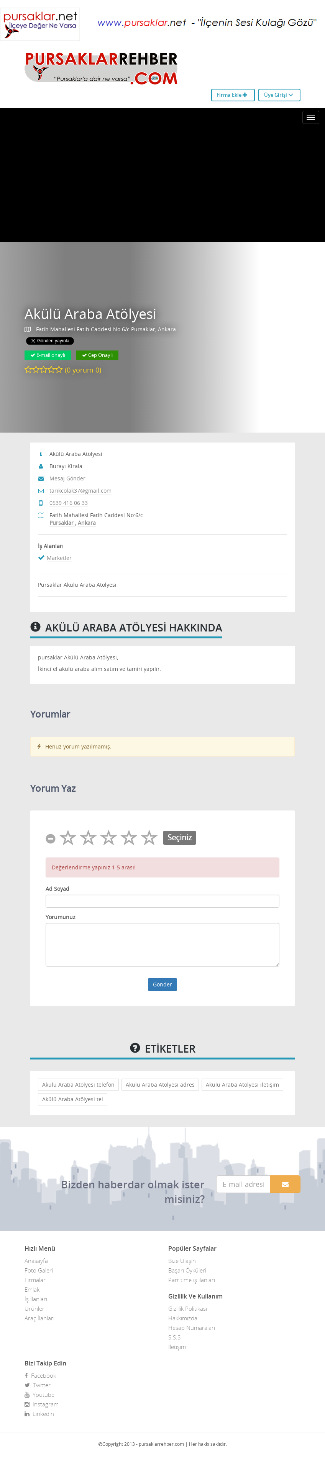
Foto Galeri (39, 1270)
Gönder (162, 984)
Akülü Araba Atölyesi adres (160, 1084)
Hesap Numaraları (191, 1327)
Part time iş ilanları (191, 1280)
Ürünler (34, 1308)
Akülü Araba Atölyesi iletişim (242, 1084)
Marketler (59, 557)
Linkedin (39, 1413)
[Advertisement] (162, 184)
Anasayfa (36, 1260)
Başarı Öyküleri (187, 1270)
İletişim (177, 1347)
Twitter (38, 1385)
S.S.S (174, 1337)
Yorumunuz (61, 917)
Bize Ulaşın (182, 1260)
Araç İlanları (39, 1318)
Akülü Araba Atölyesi (90, 314)
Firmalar (35, 1280)
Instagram (42, 1404)
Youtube (39, 1394)
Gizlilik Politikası (187, 1308)
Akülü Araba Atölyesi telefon (78, 1084)
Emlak (32, 1289)
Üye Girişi (278, 94)
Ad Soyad (57, 888)
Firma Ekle (232, 94)
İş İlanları (36, 1299)
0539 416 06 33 (68, 502)
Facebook (40, 1375)
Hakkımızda (182, 1318)
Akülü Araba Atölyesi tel (72, 1099)
